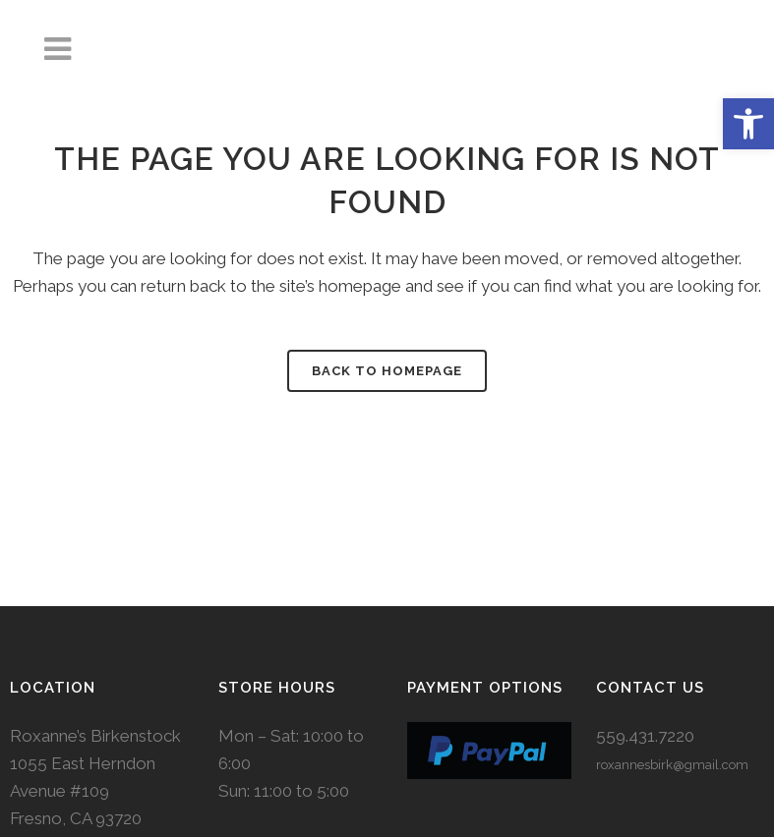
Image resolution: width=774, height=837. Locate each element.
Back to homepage (387, 370)
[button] (748, 123)
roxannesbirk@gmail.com (672, 764)
